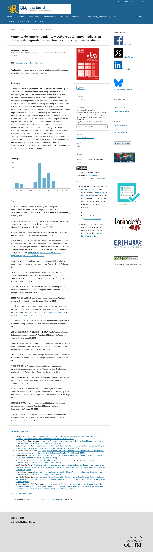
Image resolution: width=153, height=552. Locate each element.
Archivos (64, 17)
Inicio (13, 29)
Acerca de (37, 21)
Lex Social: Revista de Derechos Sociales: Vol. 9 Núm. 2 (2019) (59, 442)
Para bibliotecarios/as (121, 111)
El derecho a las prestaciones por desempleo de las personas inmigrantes (68, 460)
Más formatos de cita (85, 126)
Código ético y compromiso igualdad (101, 17)
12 (27, 494)
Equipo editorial (50, 17)
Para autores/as (119, 107)
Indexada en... (77, 17)
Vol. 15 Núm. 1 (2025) (34, 29)
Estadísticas (23, 21)
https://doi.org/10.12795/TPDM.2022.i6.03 (44, 253)
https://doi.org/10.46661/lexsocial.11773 (31, 63)
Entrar (143, 2)
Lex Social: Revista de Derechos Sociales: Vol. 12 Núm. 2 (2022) (60, 453)
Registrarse (135, 2)
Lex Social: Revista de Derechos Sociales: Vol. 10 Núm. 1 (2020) (56, 448)
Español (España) (120, 125)
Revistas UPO (123, 2)
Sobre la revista (34, 17)
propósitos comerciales (92, 219)
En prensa (20, 17)
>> (36, 494)
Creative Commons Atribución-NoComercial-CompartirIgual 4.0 (90, 178)
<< (12, 494)
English (117, 129)
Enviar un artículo (122, 143)
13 (30, 494)
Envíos (11, 21)
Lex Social (122, 45)
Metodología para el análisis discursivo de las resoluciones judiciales (66, 455)
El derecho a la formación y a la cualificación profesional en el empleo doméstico (65, 472)
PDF (81, 88)
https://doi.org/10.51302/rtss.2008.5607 (49, 312)
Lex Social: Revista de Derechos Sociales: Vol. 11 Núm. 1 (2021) (58, 461)
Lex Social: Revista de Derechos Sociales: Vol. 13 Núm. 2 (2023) (49, 439)
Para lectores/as (119, 104)
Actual (9, 17)
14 (32, 494)
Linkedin (127, 69)
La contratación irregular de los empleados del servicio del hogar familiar (69, 441)
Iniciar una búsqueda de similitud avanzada (41, 499)
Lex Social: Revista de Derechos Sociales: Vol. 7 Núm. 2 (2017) (49, 489)
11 (25, 494)
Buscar (140, 17)
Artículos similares (20, 431)
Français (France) (120, 132)
